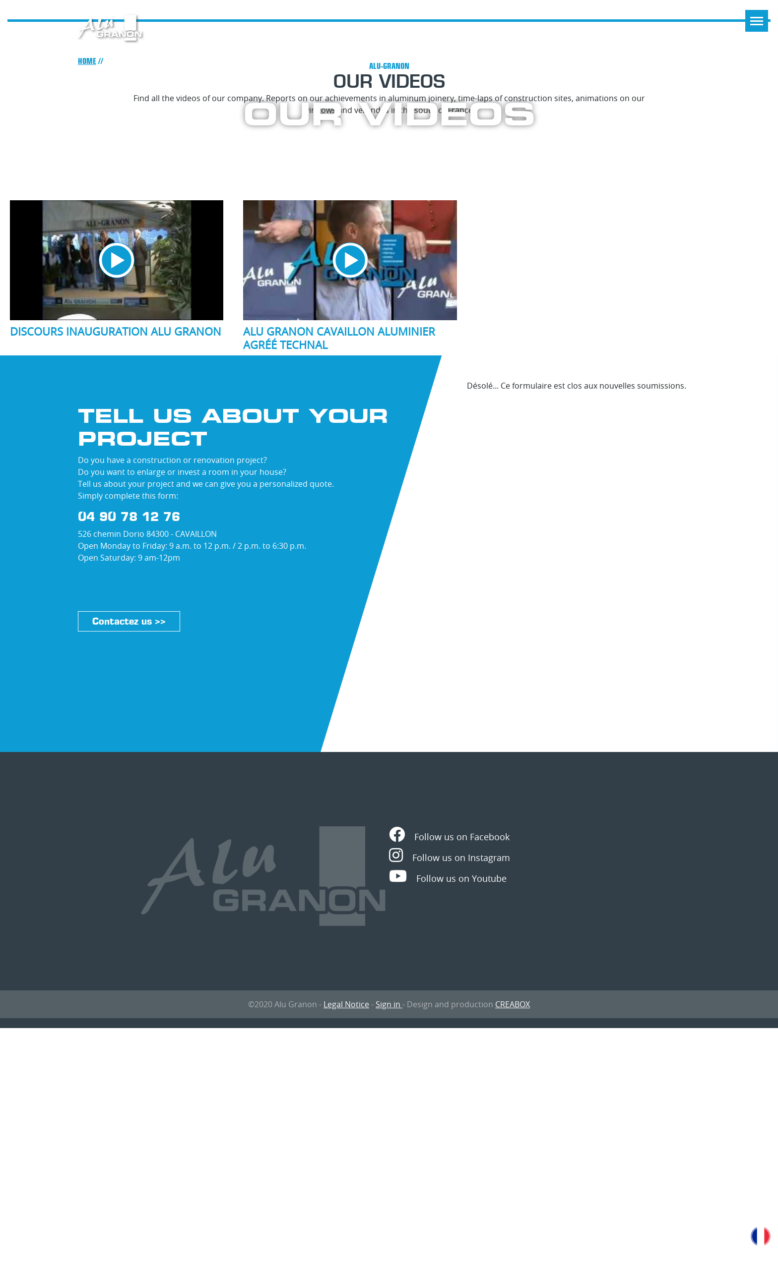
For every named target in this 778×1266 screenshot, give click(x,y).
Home (87, 61)
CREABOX (512, 1004)
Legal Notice (346, 1004)
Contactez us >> (129, 621)
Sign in (389, 1004)
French (761, 1236)
